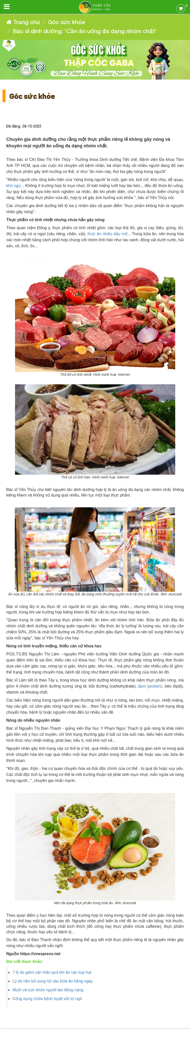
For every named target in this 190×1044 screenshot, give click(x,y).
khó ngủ (13, 185)
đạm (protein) (150, 686)
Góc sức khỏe (66, 22)
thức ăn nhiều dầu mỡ (107, 234)
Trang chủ (23, 22)
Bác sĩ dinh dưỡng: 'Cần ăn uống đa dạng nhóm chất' (85, 31)
